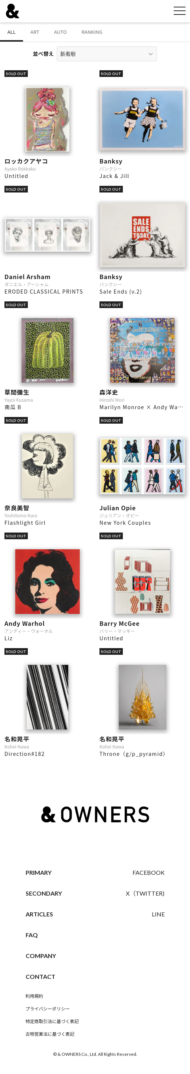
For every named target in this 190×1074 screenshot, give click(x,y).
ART (34, 31)
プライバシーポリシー (48, 1009)
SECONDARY (44, 893)
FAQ (32, 934)
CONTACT (40, 976)
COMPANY (41, 955)
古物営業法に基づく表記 (50, 1034)
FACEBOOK (148, 872)
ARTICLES (39, 914)
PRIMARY (39, 872)
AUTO (60, 31)
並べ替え (43, 53)
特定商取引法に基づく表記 (52, 1021)
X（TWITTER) (145, 893)
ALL (11, 31)
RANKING (92, 31)
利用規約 (34, 996)
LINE (158, 914)
